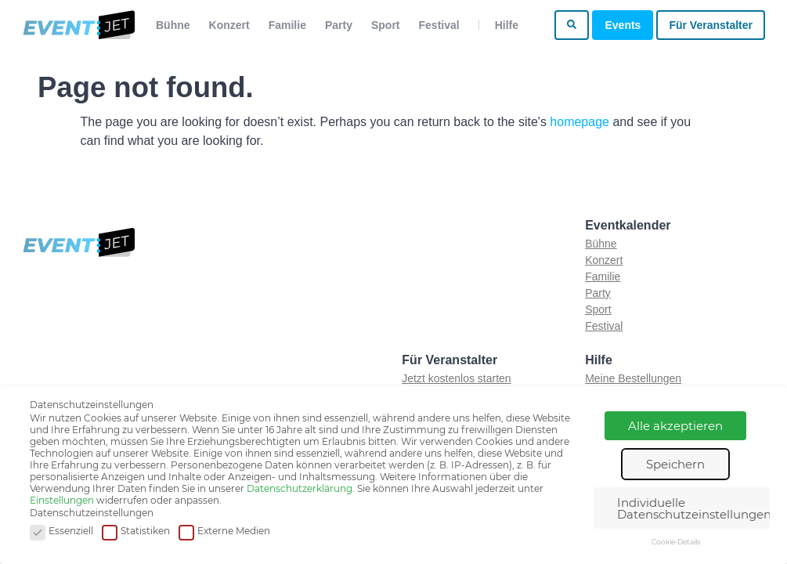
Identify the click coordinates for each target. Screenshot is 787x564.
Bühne (173, 25)
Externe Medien (224, 531)
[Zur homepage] (78, 25)
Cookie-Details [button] (676, 541)
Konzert (229, 25)
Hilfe (506, 25)
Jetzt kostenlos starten (456, 378)
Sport (385, 25)
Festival (439, 25)
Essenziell (61, 531)
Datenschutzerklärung (299, 488)
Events (623, 25)
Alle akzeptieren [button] (675, 425)
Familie (287, 25)
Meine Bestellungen (633, 378)
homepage (579, 121)
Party (338, 25)
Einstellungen (62, 500)
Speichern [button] (675, 464)
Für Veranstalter (711, 25)
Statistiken (136, 531)
